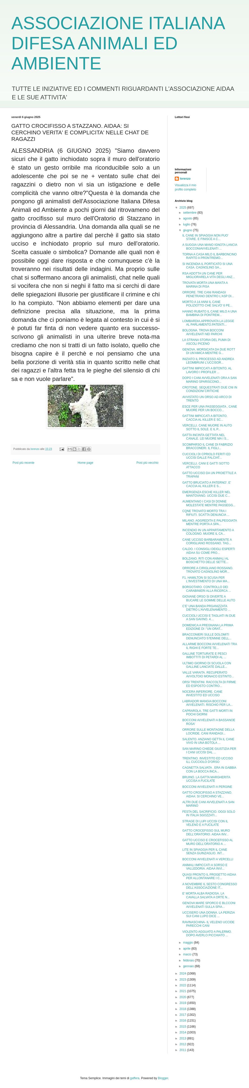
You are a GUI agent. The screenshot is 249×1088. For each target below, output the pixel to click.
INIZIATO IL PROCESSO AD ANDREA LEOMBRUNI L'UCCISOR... (208, 360)
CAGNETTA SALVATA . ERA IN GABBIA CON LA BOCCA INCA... (209, 769)
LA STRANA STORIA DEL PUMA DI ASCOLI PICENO (206, 341)
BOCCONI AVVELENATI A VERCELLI (207, 859)
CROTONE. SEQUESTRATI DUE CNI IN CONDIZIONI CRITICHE (209, 389)
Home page (85, 462)
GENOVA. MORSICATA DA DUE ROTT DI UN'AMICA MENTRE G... (208, 351)
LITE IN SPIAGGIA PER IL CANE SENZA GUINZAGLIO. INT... (204, 851)
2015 (183, 1026)
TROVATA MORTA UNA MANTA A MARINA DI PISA (205, 284)
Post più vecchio (147, 462)
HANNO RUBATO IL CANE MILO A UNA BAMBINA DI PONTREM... (209, 313)
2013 (183, 1038)
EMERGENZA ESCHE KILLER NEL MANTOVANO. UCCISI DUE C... (206, 493)
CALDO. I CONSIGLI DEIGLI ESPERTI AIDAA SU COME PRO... (208, 550)
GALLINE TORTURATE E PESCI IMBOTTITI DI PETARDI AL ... (204, 655)
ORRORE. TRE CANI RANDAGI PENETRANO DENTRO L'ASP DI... (208, 294)
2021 (183, 991)
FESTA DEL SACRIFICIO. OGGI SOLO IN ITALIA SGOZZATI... (208, 813)
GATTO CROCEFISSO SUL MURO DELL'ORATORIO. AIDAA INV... (206, 832)
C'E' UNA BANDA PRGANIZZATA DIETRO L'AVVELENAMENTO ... (206, 607)
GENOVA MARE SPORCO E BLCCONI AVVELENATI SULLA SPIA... (208, 904)
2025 (183, 207)
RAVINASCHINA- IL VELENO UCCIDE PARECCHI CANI (208, 923)
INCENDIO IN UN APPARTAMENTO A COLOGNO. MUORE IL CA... (208, 531)
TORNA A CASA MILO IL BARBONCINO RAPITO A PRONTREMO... (209, 256)
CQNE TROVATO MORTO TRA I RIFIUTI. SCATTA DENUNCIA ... (205, 512)
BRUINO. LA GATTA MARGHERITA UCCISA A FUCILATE (206, 779)
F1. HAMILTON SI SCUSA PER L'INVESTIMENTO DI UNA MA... (206, 579)
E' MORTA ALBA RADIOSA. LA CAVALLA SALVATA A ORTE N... (206, 895)
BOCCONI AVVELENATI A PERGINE (207, 787)
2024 (183, 973)
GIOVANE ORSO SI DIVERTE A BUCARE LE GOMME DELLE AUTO (208, 598)
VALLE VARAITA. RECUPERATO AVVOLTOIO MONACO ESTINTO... (208, 674)
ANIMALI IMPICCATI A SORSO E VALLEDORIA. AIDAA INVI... (204, 866)
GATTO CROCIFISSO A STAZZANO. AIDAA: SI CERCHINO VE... (207, 794)
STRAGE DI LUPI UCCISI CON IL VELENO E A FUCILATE (205, 823)
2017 (183, 1015)
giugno (188, 230)
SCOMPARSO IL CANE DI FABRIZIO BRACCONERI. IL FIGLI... (207, 446)
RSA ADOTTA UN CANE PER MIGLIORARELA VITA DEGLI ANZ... (208, 275)
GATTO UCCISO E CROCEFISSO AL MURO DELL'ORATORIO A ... (207, 841)
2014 (183, 1032)
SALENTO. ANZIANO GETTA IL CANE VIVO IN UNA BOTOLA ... (208, 741)
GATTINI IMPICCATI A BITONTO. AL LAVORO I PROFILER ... (207, 370)
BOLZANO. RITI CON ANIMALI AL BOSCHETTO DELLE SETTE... (205, 560)
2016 (183, 1020)
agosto (188, 218)
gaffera (134, 1078)
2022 (183, 985)
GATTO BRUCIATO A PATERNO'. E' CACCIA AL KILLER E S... (206, 484)
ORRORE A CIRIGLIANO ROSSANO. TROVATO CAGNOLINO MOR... (207, 569)
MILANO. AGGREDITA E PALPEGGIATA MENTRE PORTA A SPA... (209, 522)
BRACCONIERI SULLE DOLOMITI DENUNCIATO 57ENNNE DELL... (206, 636)
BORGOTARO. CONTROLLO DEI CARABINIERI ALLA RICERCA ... (206, 588)
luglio (187, 224)
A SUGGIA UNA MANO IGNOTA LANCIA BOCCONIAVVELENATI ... (209, 246)
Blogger (163, 1078)
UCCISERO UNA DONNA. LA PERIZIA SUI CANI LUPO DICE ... (208, 914)
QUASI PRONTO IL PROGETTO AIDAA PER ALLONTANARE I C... (209, 876)
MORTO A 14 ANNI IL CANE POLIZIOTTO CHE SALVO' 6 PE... (207, 303)
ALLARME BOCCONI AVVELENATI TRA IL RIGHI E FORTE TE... (209, 645)
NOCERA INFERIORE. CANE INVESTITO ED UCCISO (202, 693)
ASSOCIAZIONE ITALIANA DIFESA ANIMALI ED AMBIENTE (117, 43)
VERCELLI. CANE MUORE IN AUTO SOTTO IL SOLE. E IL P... (207, 427)
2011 (183, 1050)
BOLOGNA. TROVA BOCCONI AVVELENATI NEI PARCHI (203, 332)
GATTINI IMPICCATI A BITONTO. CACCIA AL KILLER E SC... (204, 417)
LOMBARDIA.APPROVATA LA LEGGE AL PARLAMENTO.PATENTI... (208, 322)
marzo (187, 954)
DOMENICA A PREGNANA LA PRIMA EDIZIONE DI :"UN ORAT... (207, 627)
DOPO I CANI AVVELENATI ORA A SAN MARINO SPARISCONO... (209, 379)
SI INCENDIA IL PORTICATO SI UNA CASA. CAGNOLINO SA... (207, 265)
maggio (188, 942)
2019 (183, 1003)
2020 (183, 997)
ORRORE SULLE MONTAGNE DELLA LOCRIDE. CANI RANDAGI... (208, 731)
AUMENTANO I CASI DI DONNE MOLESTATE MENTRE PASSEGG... (208, 503)
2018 (183, 1009)
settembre (190, 212)
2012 (183, 1044)
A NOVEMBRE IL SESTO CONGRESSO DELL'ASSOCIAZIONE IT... (209, 885)
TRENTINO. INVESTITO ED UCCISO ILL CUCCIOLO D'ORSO (207, 760)
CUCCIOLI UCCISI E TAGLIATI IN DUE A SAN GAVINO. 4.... (208, 617)
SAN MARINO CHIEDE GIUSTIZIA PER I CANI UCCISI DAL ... (209, 750)
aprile (187, 948)
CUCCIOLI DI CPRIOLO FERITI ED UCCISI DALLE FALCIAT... (206, 455)
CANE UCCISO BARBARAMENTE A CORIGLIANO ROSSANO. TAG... (207, 541)
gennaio (189, 966)
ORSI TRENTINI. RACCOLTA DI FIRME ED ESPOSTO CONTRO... (209, 683)
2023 (183, 979)
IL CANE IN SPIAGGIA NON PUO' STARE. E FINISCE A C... (205, 237)
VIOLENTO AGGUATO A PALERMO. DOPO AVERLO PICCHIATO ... (207, 933)
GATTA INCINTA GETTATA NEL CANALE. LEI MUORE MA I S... (205, 436)
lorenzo (185, 178)
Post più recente (23, 462)
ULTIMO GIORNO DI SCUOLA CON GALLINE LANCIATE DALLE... (206, 665)
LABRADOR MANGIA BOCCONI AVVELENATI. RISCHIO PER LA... (207, 703)
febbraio (189, 960)
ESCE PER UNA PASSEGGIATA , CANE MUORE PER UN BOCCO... (209, 408)
